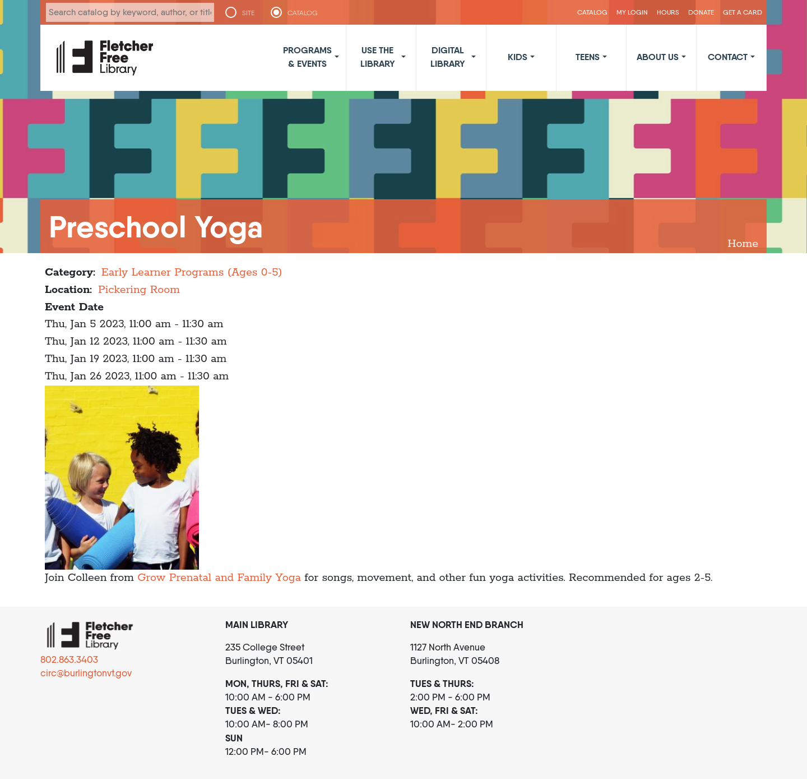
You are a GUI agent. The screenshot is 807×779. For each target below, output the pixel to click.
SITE (248, 13)
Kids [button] (517, 56)
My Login (632, 12)
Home (742, 244)
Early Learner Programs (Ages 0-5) (191, 272)
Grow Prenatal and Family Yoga (219, 578)
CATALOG (302, 13)
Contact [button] (728, 56)
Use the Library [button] (377, 56)
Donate (701, 12)
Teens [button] (588, 56)
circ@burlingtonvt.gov (86, 673)
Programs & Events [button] (307, 56)
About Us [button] (658, 56)
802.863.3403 (69, 659)
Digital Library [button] (447, 56)
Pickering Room (139, 290)
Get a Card (742, 12)
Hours (668, 12)
